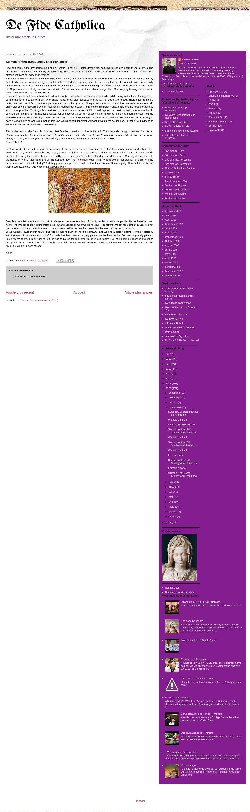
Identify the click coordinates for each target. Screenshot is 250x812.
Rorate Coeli (172, 331)
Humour (213, 112)
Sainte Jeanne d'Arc (176, 181)
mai (171, 496)
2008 (169, 383)
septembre (175, 407)
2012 (169, 363)
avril (171, 501)
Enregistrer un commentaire (29, 276)
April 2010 (170, 219)
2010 (169, 373)
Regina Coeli (172, 587)
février (173, 511)
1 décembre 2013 (174, 91)
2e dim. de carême (175, 198)
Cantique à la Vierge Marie (180, 592)
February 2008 (173, 266)
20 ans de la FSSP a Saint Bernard (200, 601)
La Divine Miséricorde (177, 126)
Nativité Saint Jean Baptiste (180, 168)
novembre (175, 397)
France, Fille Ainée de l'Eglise (181, 130)
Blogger (140, 800)
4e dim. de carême (175, 193)
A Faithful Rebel (174, 323)
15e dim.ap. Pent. (175, 150)
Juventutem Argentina (177, 336)
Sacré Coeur (172, 172)
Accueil (79, 292)
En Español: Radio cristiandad (182, 340)
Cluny (212, 99)
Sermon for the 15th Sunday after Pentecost (182, 462)
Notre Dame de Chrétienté (179, 327)
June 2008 (171, 249)
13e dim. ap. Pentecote (178, 159)
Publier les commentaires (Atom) (40, 300)
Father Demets (26, 260)
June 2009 (171, 228)
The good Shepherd (192, 620)
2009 (169, 378)
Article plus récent (20, 292)
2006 (169, 522)
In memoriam (175, 455)
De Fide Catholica (55, 26)
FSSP (212, 104)
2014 (169, 353)
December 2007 (174, 271)
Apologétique (216, 91)
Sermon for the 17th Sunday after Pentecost (182, 431)
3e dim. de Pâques (175, 185)
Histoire (213, 108)
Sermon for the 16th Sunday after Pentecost (182, 444)
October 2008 (172, 241)
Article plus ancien (138, 292)
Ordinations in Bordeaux (181, 424)
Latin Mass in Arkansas (178, 302)
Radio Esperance (218, 121)
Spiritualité (214, 130)
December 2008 (174, 236)
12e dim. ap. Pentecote (178, 163)
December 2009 (174, 224)
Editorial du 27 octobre (193, 659)
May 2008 (170, 253)
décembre (175, 392)
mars (172, 506)
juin (171, 492)
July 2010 (170, 215)
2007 (169, 388)
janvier (173, 516)
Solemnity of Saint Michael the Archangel (183, 413)
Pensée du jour (189, 765)
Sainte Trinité (172, 176)
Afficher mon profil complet (177, 83)
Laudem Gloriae (174, 318)
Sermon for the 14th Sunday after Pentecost (182, 474)
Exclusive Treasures (176, 314)
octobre (173, 402)
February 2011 (173, 211)
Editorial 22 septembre (177, 697)
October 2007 (172, 275)
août (171, 482)
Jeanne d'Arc (216, 117)
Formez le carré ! (177, 467)
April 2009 (170, 232)
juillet (172, 486)
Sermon (213, 125)
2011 (169, 368)
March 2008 (171, 262)
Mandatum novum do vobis (182, 752)
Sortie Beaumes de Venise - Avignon (201, 713)
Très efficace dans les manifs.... (198, 678)
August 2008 (172, 245)
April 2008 (170, 258)
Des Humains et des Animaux (197, 732)
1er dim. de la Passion (177, 189)
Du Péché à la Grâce (176, 122)
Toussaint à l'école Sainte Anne (198, 640)
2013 (169, 358)
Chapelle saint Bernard (221, 95)
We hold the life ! (177, 419)
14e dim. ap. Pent (175, 155)
